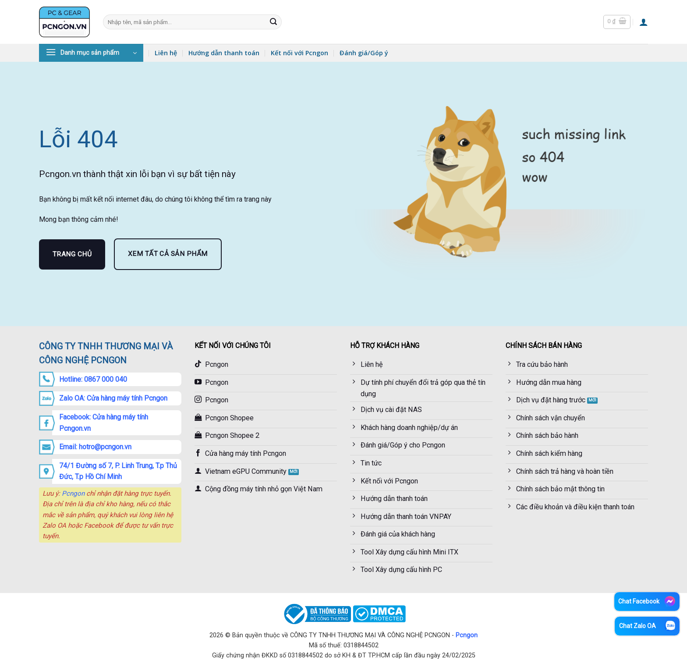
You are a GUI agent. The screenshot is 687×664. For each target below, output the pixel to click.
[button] (616, 22)
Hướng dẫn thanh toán (223, 53)
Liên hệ (166, 53)
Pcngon (73, 493)
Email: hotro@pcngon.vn (95, 447)
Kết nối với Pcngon (299, 53)
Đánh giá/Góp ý (364, 53)
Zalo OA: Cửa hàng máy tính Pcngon (113, 398)
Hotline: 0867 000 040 (93, 379)
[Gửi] (273, 21)
